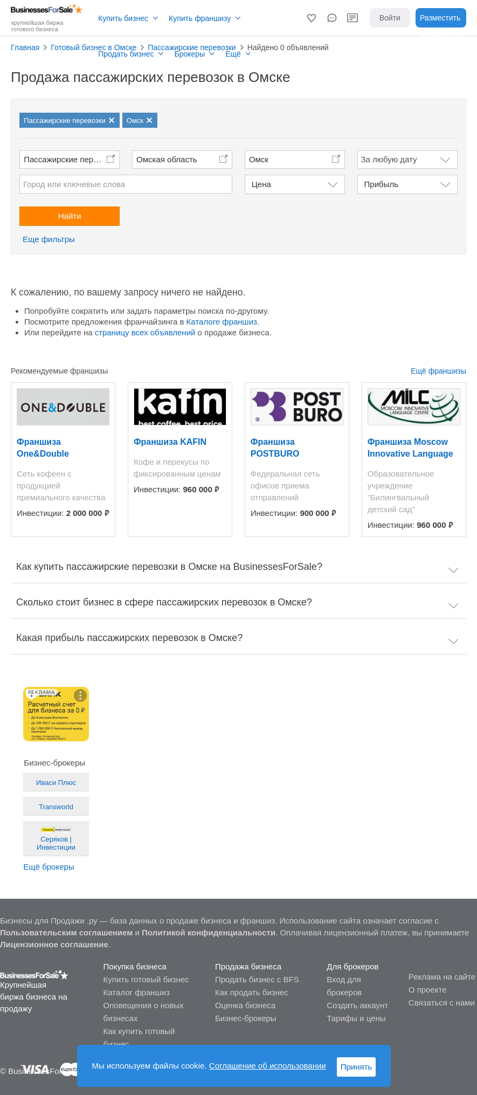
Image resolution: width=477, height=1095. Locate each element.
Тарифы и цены (356, 1018)
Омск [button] (258, 159)
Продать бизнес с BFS (257, 979)
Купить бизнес (123, 18)
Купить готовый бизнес (146, 979)
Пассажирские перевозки (71, 159)
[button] (311, 17)
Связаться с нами (442, 1002)
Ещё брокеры (48, 866)
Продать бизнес (126, 54)
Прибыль (381, 184)
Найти (69, 216)
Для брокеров (352, 966)
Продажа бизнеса (248, 966)
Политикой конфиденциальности (208, 932)
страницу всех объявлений (145, 332)
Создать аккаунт (357, 1005)
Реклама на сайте (442, 976)
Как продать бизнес (251, 992)
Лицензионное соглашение (54, 944)
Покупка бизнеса (135, 966)
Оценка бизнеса (245, 1005)
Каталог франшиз (136, 992)
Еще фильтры (49, 239)
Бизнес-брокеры (245, 1018)
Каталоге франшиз (221, 321)
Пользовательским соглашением (66, 932)
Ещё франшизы (438, 371)
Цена (261, 184)
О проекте (428, 989)
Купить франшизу (200, 18)
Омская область (166, 159)
